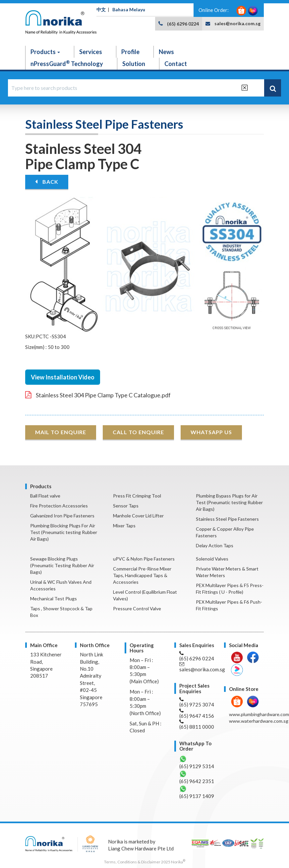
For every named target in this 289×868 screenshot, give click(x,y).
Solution (133, 63)
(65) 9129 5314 (196, 762)
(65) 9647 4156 (196, 713)
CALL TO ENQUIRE (138, 432)
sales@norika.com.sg (237, 23)
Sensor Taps (126, 505)
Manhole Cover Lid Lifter (138, 515)
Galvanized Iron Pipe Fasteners (62, 515)
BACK (46, 181)
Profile (130, 51)
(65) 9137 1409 (196, 792)
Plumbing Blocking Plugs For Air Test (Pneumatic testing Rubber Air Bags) (63, 532)
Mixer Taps (124, 525)
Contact (175, 63)
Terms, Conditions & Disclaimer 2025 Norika (144, 861)
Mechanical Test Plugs (53, 598)
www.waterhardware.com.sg (258, 721)
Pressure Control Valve (137, 608)
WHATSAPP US (211, 432)
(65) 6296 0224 (183, 24)
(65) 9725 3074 (196, 702)
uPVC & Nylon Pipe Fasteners (144, 559)
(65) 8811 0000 (196, 724)
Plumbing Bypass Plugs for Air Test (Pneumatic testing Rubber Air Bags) (229, 502)
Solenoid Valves (212, 559)
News (166, 51)
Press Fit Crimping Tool (137, 496)
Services (90, 51)
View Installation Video (62, 377)
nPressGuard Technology (66, 63)
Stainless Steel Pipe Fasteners (227, 519)
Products (45, 51)
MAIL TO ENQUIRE (60, 432)
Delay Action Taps (214, 545)
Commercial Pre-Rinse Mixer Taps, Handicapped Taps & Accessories (142, 575)
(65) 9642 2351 (196, 777)
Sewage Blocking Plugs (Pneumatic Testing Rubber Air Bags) (62, 565)
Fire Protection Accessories (59, 505)
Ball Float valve (45, 496)
